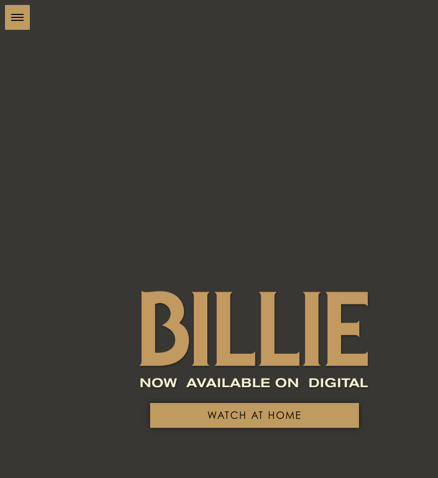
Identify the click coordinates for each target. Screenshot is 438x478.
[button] (17, 17)
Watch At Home (264, 408)
